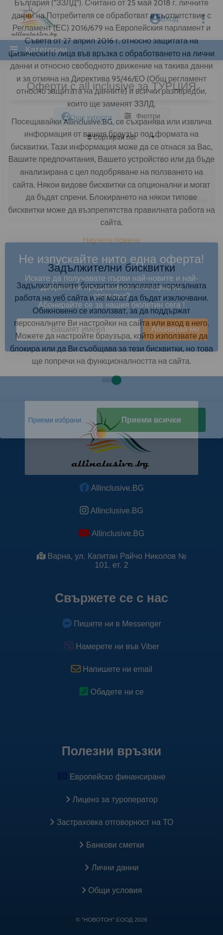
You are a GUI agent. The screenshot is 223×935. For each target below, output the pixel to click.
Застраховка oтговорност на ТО (111, 822)
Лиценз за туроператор (111, 799)
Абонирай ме (175, 329)
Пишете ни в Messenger (112, 624)
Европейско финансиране (111, 777)
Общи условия (111, 890)
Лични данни (111, 867)
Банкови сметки (111, 845)
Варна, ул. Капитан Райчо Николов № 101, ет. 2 (112, 560)
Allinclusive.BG (111, 488)
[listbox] (111, 137)
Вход (164, 18)
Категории (45, 50)
